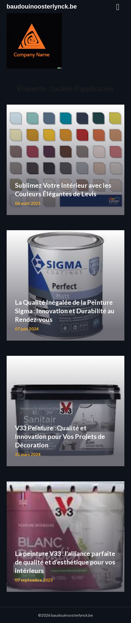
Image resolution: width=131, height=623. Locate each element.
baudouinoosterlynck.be (42, 6)
